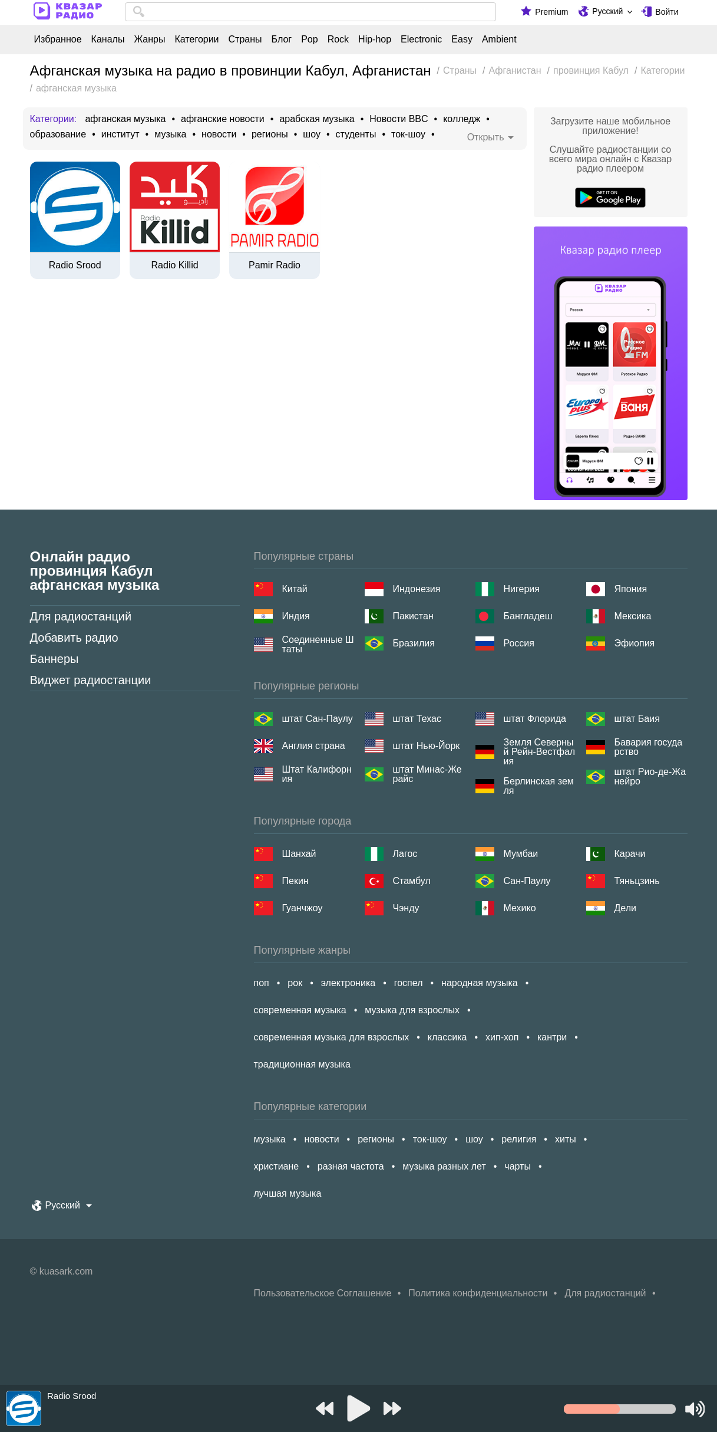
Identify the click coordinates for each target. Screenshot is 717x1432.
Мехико (520, 908)
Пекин (295, 881)
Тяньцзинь (637, 881)
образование (58, 134)
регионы (270, 134)
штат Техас (417, 719)
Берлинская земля (539, 786)
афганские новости (223, 119)
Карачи (630, 854)
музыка (170, 134)
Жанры (149, 39)
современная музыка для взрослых (331, 1037)
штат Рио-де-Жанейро (650, 776)
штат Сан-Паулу (317, 719)
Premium (551, 12)
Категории (196, 39)
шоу (311, 134)
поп (261, 983)
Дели (625, 908)
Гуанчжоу (302, 908)
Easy (462, 39)
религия (518, 1139)
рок (295, 983)
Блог (282, 39)
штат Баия (637, 719)
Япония (630, 589)
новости (218, 134)
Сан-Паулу (527, 881)
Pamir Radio (274, 265)
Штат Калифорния (317, 774)
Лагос (405, 854)
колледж (461, 119)
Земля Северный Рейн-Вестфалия (540, 752)
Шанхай (299, 854)
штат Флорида (535, 719)
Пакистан (413, 616)
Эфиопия (634, 643)
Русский (607, 11)
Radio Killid (175, 265)
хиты (565, 1139)
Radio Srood (75, 265)
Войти (666, 12)
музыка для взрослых (412, 1010)
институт (120, 134)
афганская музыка (125, 119)
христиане (276, 1166)
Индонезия (417, 589)
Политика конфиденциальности (477, 1293)
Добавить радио (74, 637)
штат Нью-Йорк (426, 746)
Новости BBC (398, 119)
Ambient (499, 39)
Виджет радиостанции (90, 680)
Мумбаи (521, 854)
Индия (296, 616)
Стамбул (412, 881)
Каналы (108, 39)
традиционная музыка (302, 1064)
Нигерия (522, 589)
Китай (295, 589)
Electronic (421, 39)
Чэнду (406, 908)
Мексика (633, 616)
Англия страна (313, 746)
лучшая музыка (288, 1193)
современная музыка (300, 1010)
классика (447, 1037)
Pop (309, 39)
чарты (517, 1166)
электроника (348, 983)
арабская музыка (316, 119)
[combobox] (311, 11)
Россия (519, 643)
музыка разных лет (443, 1166)
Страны (245, 39)
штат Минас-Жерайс (427, 774)
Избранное (58, 39)
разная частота (351, 1166)
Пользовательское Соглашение (323, 1293)
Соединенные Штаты (318, 644)
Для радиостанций (81, 616)
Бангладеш (528, 616)
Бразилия (414, 643)
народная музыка (479, 983)
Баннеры (54, 658)
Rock (338, 39)
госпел (408, 983)
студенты (356, 134)
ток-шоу (408, 134)
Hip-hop (374, 39)
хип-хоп (501, 1037)
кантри (552, 1037)
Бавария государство (648, 747)
